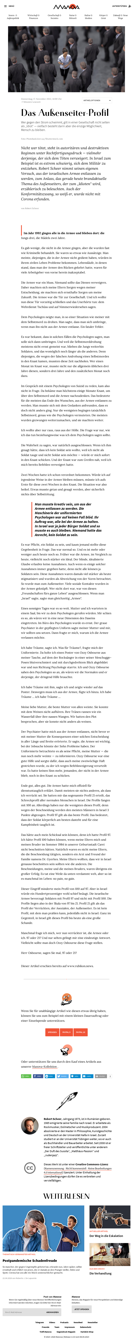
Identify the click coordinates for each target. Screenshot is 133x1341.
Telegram (39, 1322)
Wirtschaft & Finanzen (34, 16)
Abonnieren (52, 1312)
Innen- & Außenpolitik (13, 16)
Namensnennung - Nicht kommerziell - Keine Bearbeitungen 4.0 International (70, 1170)
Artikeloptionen (97, 100)
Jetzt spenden (81, 1309)
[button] (26, 1076)
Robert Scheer (32, 208)
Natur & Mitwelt (73, 16)
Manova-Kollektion (45, 1066)
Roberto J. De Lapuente (26, 1278)
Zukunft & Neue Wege (120, 16)
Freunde (45, 1327)
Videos (52, 1322)
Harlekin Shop (87, 1332)
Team (56, 1327)
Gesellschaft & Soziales (54, 16)
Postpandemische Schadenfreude (30, 1260)
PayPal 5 (66, 1032)
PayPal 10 (80, 1032)
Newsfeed (78, 1322)
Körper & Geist (103, 16)
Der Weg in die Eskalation (106, 1236)
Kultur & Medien (88, 16)
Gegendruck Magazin (66, 1332)
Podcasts (64, 1322)
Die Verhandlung (100, 1273)
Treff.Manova (45, 1332)
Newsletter (93, 1322)
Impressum (70, 1327)
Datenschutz (85, 1327)
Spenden (52, 1032)
